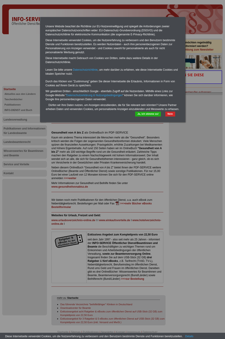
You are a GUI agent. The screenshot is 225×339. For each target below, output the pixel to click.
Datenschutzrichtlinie (85, 69)
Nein (170, 113)
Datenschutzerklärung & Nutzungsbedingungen (94, 95)
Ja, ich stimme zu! (148, 113)
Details (189, 336)
